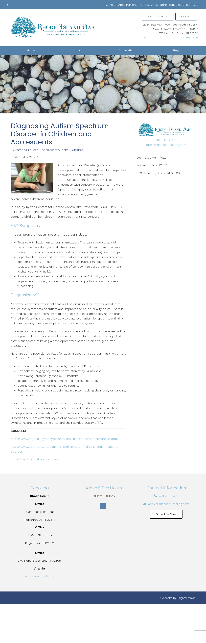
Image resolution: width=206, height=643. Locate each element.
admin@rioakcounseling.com (180, 4)
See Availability (157, 16)
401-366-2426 (148, 4)
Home (31, 50)
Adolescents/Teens (55, 149)
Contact (186, 16)
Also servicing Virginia (40, 576)
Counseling (127, 50)
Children (78, 149)
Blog (175, 50)
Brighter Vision (186, 598)
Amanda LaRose (26, 149)
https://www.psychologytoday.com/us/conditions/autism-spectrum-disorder (65, 438)
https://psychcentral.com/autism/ (34, 459)
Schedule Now (166, 514)
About (77, 50)
